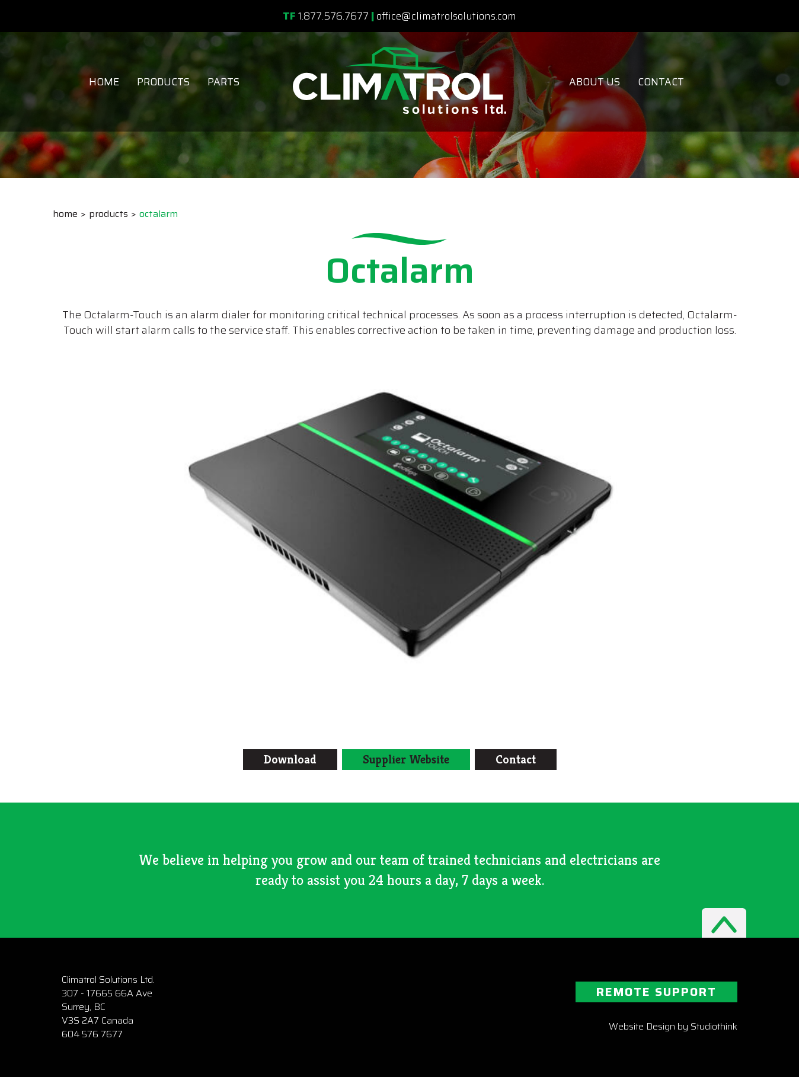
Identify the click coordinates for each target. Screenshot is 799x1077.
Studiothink (714, 1026)
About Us (594, 82)
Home (104, 82)
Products (163, 82)
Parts (223, 82)
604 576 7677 (92, 1034)
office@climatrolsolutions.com (446, 16)
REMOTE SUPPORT (656, 991)
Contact (661, 82)
